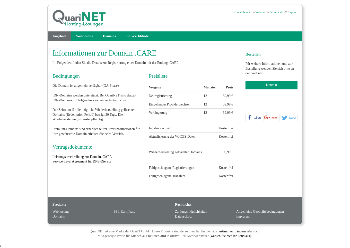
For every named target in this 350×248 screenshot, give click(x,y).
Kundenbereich (243, 12)
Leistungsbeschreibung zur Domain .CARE (82, 157)
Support (293, 12)
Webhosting (84, 36)
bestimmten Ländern (232, 231)
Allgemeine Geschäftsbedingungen (260, 211)
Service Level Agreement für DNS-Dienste (81, 161)
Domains (109, 36)
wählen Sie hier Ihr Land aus (230, 236)
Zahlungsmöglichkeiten (191, 211)
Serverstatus (277, 12)
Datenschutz (183, 216)
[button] (254, 117)
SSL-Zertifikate (137, 36)
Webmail (260, 12)
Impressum (243, 216)
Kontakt (271, 85)
